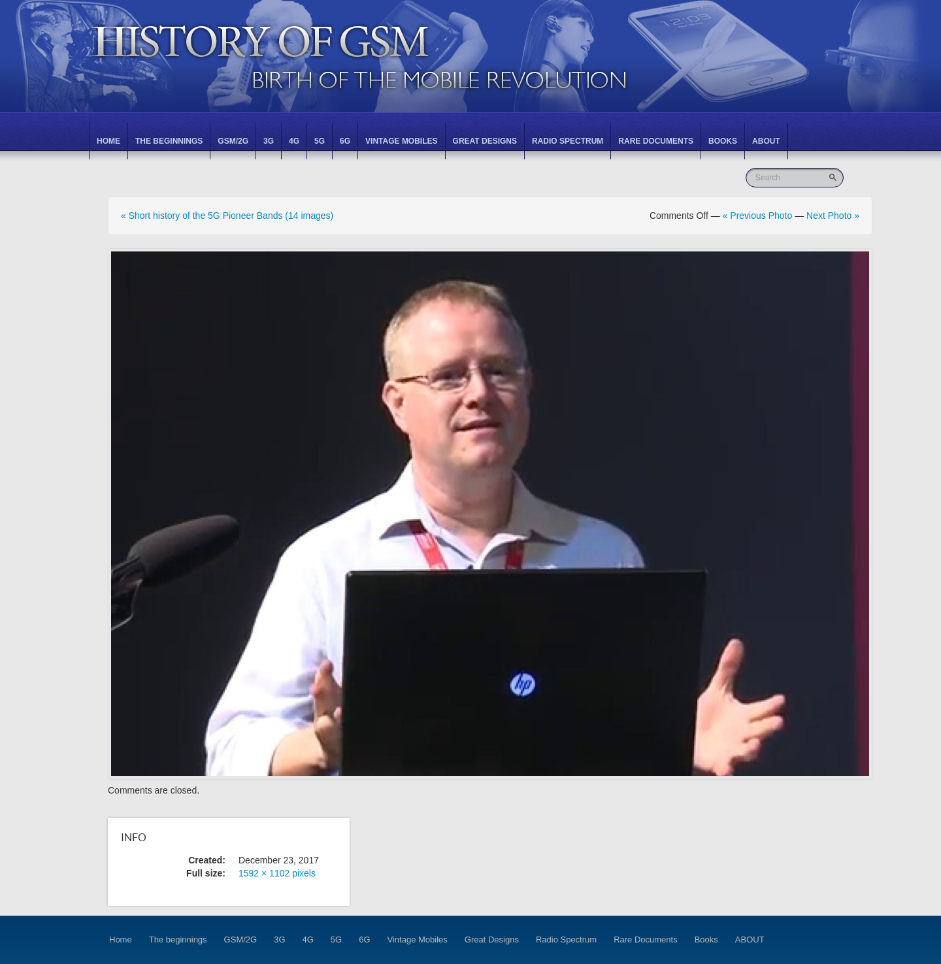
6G (345, 141)
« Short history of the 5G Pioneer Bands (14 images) (227, 215)
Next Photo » (832, 215)
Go (834, 177)
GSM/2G (233, 141)
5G (319, 141)
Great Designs (485, 141)
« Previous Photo (758, 215)
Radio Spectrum (567, 141)
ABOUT (766, 141)
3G (268, 141)
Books (722, 141)
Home (108, 141)
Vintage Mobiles (401, 141)
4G (294, 141)
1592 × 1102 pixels (277, 873)
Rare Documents (655, 141)
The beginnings (169, 141)
